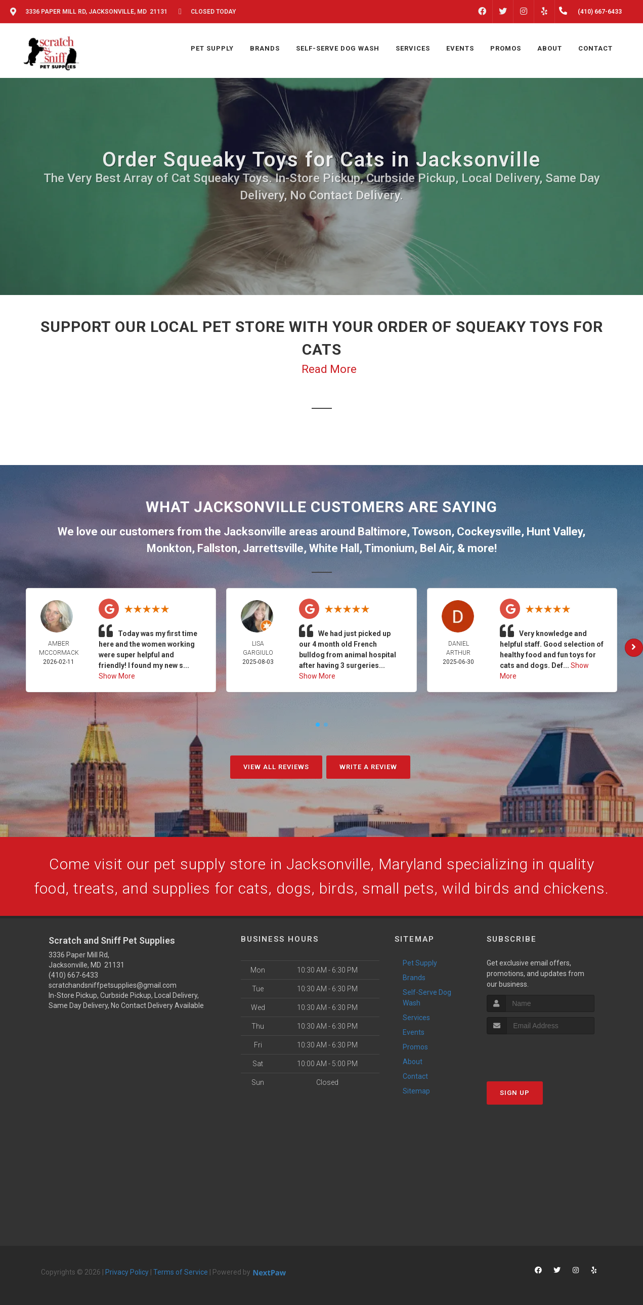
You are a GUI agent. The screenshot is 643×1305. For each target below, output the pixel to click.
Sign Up (515, 1093)
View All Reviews (276, 767)
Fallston (217, 548)
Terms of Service (180, 1272)
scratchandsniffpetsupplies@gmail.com (113, 985)
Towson (431, 531)
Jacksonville (255, 531)
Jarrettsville (273, 548)
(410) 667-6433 (73, 975)
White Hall (334, 548)
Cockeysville (489, 531)
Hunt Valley (554, 531)
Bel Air (436, 548)
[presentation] (540, 1053)
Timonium (389, 548)
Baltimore (382, 531)
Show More (117, 676)
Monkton (169, 548)
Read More (329, 369)
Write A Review (368, 767)
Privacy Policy (127, 1272)
